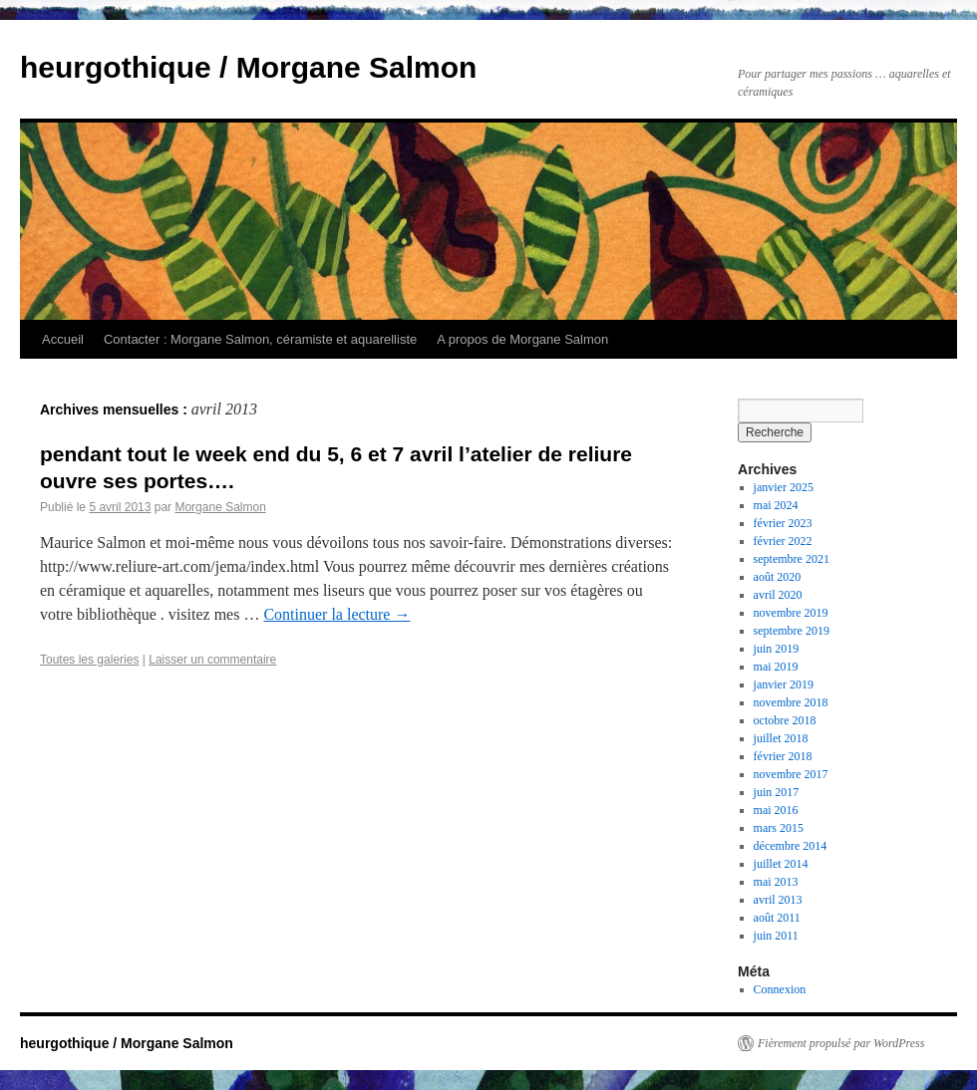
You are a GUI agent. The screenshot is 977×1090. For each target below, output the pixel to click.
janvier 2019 (784, 684)
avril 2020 (778, 595)
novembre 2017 (791, 774)
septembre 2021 (791, 559)
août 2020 (778, 577)
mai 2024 (776, 505)
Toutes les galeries (89, 660)
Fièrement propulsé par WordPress (841, 1043)
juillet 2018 (781, 738)
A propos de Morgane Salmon (522, 339)
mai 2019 (776, 667)
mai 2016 (776, 810)
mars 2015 (779, 828)
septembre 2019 (791, 631)
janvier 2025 (784, 487)
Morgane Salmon (219, 507)
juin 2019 (777, 649)
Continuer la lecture (336, 614)
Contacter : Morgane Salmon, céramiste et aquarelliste (260, 339)
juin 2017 (777, 792)
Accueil (63, 339)
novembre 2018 (791, 702)
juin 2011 (776, 936)
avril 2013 (778, 900)
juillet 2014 (781, 864)
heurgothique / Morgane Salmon (248, 67)
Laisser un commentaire (212, 660)
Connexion (780, 989)
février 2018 (783, 756)
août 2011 (777, 918)
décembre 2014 (790, 846)
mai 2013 (776, 882)
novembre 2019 (791, 613)
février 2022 (783, 541)
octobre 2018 (785, 720)
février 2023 (783, 523)
